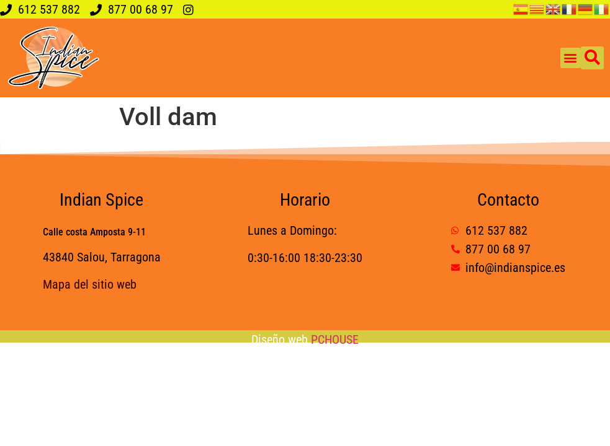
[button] (570, 58)
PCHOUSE (335, 339)
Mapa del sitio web (90, 284)
